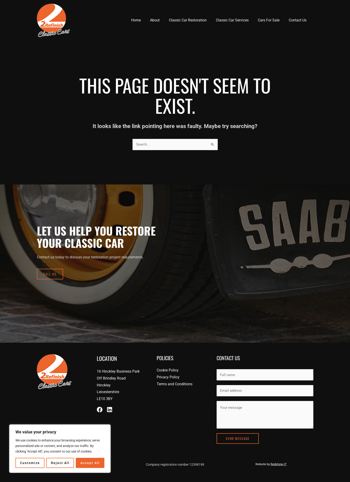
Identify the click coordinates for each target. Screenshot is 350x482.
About (163, 20)
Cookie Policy (168, 369)
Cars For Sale (271, 20)
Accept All (90, 463)
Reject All (60, 463)
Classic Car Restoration (194, 20)
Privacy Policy (168, 376)
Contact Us (298, 20)
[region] (60, 448)
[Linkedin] (109, 409)
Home (146, 20)
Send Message (238, 435)
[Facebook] (100, 409)
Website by (271, 461)
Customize (30, 463)
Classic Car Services (237, 20)
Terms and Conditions (174, 383)
